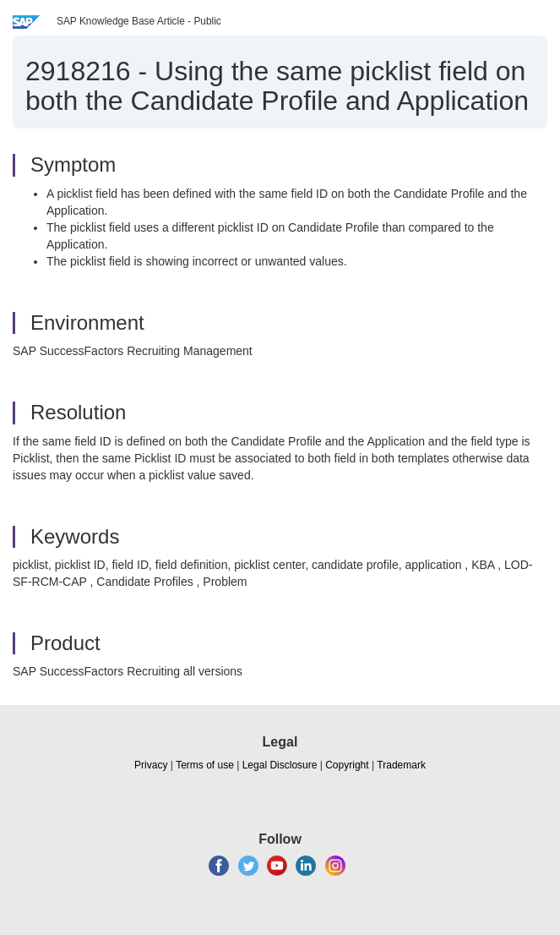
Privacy (150, 765)
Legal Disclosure (280, 765)
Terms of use (205, 765)
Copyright (346, 765)
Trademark (401, 765)
